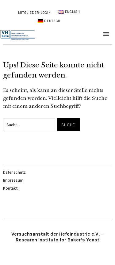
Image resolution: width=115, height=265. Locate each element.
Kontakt (10, 188)
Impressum (13, 180)
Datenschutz (14, 172)
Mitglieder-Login (34, 13)
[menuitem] (69, 12)
